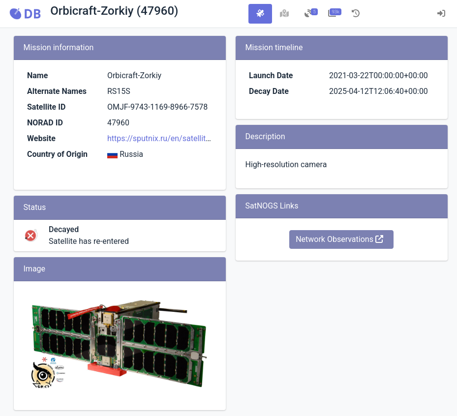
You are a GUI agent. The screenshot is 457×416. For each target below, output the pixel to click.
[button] (25, 13)
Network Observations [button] (339, 239)
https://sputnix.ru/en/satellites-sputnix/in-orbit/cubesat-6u (209, 138)
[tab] (260, 14)
